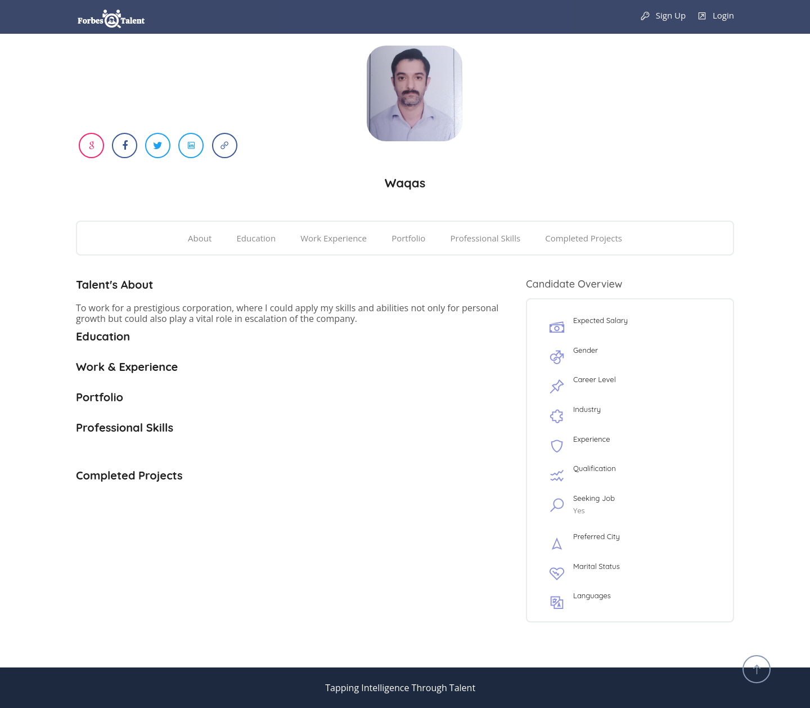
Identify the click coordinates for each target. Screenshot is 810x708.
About (200, 238)
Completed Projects (583, 238)
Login (715, 16)
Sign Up (663, 16)
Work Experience (333, 238)
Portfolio (408, 238)
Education (256, 238)
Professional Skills (485, 238)
